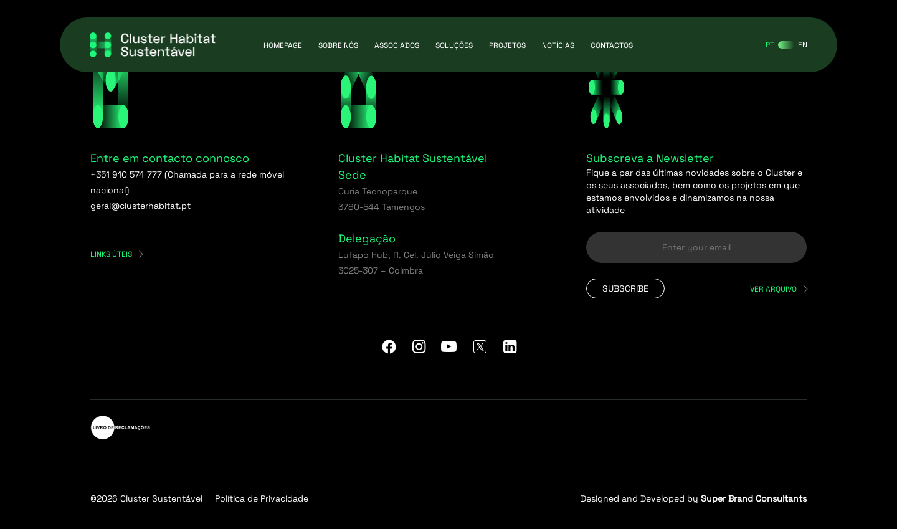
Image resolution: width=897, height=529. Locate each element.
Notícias (558, 45)
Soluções (454, 45)
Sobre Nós (338, 45)
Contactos (612, 45)
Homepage (282, 45)
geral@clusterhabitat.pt (140, 205)
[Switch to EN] (802, 45)
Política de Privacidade (261, 498)
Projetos (507, 45)
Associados (396, 45)
